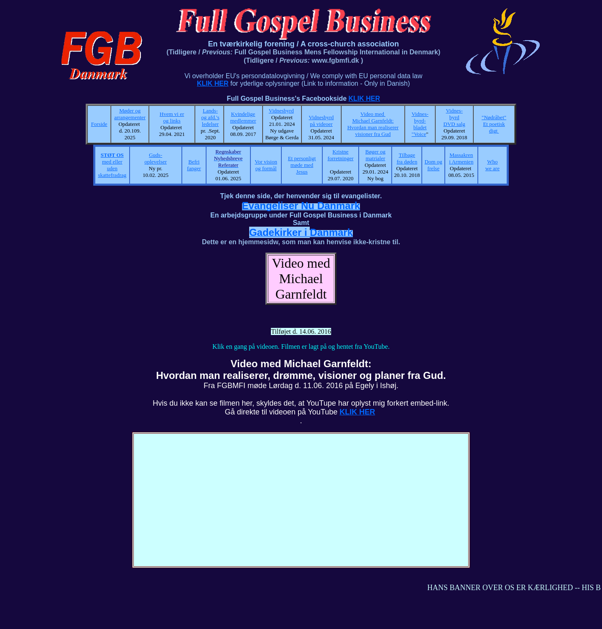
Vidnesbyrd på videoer (321, 120)
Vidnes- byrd (454, 113)
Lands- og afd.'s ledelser (210, 117)
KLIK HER (213, 83)
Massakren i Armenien (461, 158)
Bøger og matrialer (375, 154)
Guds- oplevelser (155, 158)
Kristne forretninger (340, 154)
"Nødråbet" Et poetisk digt (494, 124)
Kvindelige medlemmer (243, 117)
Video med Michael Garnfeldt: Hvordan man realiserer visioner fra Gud (373, 124)
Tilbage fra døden (407, 158)
